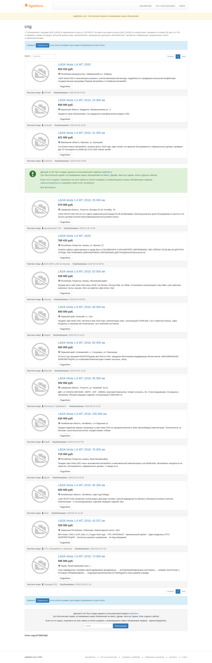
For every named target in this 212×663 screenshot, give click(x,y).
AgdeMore (107, 172)
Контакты (173, 657)
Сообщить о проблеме (131, 657)
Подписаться (42, 45)
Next (183, 56)
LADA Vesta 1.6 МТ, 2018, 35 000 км (81, 378)
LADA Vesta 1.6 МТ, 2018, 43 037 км (81, 520)
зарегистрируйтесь (50, 183)
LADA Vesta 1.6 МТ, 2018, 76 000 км (81, 449)
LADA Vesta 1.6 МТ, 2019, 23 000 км (81, 100)
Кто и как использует (165, 6)
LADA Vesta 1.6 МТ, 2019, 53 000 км (81, 271)
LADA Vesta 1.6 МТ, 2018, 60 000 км (81, 342)
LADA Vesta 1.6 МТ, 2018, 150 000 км (82, 413)
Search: (40, 56)
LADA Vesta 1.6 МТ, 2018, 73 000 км (81, 556)
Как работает (146, 6)
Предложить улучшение (154, 657)
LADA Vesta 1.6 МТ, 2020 (74, 64)
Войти (182, 6)
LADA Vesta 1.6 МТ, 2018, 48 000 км (81, 307)
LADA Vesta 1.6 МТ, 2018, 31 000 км (81, 132)
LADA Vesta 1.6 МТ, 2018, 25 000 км (81, 200)
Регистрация (120, 626)
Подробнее (65, 86)
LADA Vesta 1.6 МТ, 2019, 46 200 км (81, 485)
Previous (170, 56)
